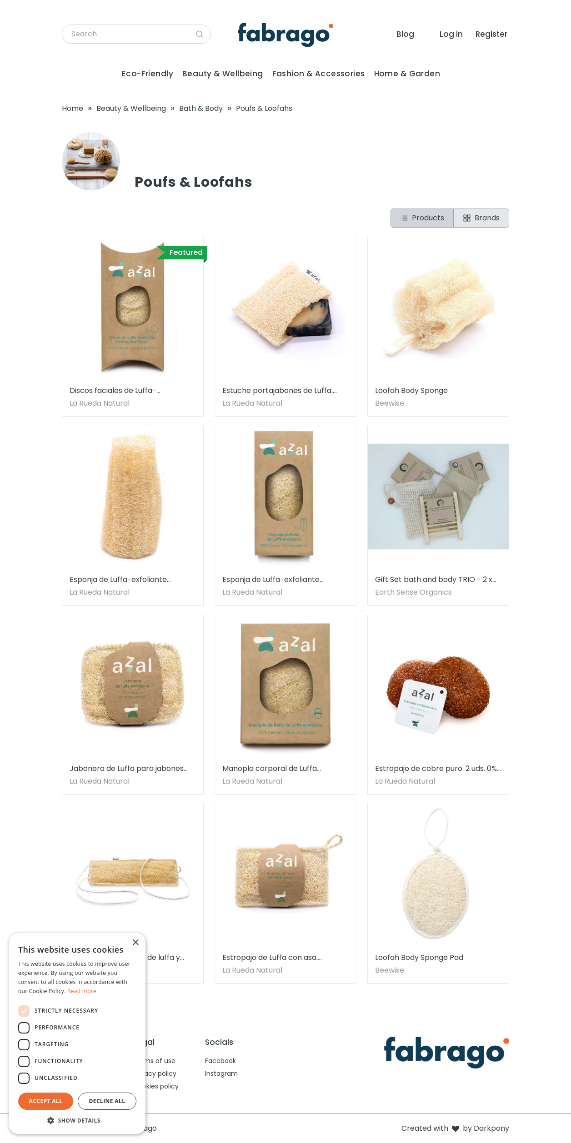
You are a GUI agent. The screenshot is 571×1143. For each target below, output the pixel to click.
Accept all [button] (46, 1101)
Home (72, 108)
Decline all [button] (107, 1101)
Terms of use (154, 1060)
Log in (451, 34)
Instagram (221, 1073)
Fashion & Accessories (318, 73)
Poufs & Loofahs (264, 108)
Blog (405, 34)
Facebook (220, 1060)
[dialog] (77, 1033)
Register (491, 34)
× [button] (135, 942)
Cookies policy (156, 1086)
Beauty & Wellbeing (222, 73)
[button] (77, 1120)
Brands (481, 218)
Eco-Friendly (147, 73)
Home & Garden (407, 73)
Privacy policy (154, 1073)
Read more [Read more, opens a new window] (81, 991)
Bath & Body (201, 108)
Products (422, 218)
